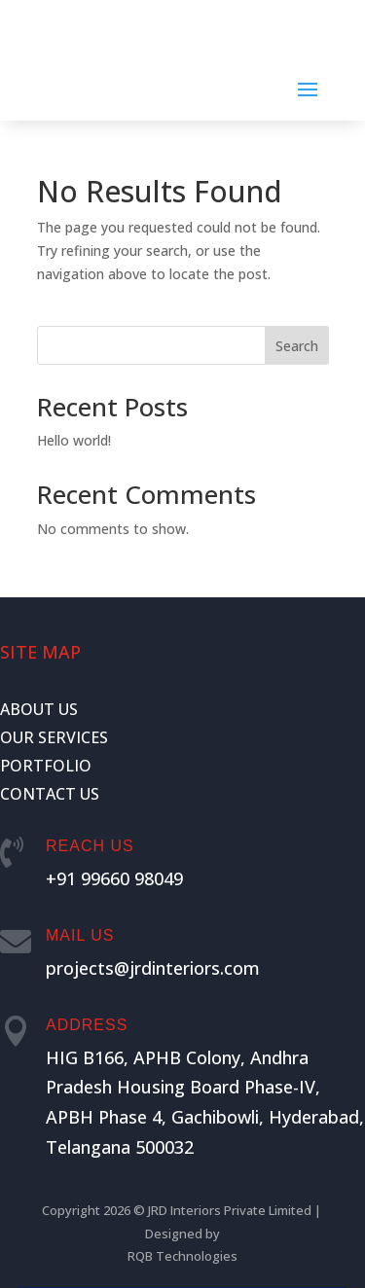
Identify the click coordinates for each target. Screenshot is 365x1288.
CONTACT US (49, 794)
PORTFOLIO (45, 765)
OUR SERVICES (54, 737)
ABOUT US (39, 709)
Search (296, 346)
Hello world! (74, 440)
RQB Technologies (182, 1256)
